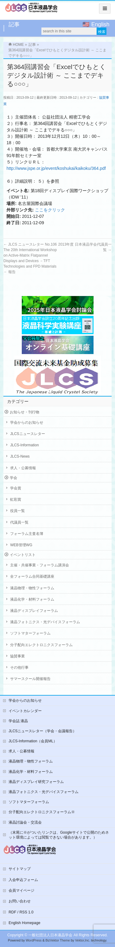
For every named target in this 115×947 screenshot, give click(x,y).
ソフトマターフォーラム (30, 633)
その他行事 (19, 667)
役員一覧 (17, 511)
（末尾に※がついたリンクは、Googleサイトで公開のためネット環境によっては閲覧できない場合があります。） (59, 834)
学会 (13, 478)
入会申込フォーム (23, 880)
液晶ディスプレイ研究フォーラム (36, 782)
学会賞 (15, 488)
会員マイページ (21, 890)
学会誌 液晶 (18, 721)
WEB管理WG (21, 545)
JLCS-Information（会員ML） (33, 741)
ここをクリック (50, 209)
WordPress (34, 940)
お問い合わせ (20, 901)
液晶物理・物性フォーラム (32, 588)
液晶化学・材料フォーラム (32, 599)
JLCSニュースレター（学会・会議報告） (42, 731)
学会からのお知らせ (26, 422)
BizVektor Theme (57, 940)
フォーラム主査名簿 (26, 534)
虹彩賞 (15, 499)
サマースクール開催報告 (30, 679)
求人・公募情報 (23, 468)
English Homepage (24, 923)
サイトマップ (20, 869)
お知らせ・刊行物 (24, 412)
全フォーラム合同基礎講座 (32, 576)
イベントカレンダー (25, 711)
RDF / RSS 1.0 (21, 912)
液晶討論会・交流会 (25, 822)
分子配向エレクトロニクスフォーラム (41, 645)
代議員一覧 (19, 522)
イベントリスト (23, 555)
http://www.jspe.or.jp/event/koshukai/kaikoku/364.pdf (56, 168)
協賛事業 (17, 656)
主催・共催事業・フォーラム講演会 (39, 565)
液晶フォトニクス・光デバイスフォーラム (45, 622)
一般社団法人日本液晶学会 (50, 935)
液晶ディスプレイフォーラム (34, 611)
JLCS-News (19, 456)
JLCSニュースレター (27, 434)
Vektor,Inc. (82, 940)
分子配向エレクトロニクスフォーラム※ (42, 812)
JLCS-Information (24, 445)
